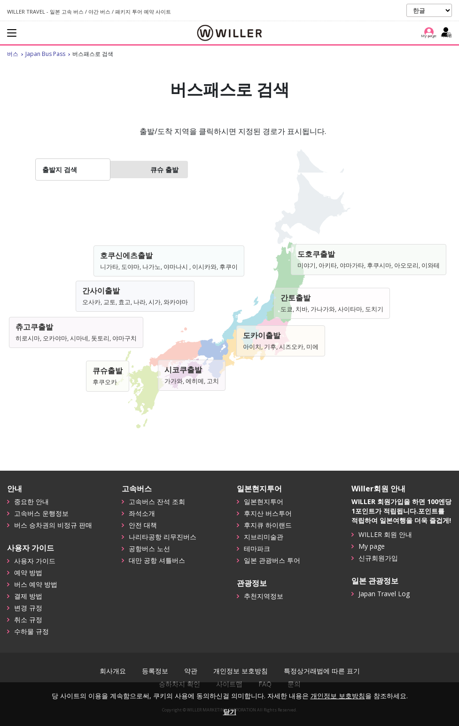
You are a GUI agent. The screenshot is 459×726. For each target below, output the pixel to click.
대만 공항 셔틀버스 (157, 560)
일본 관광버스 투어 (272, 560)
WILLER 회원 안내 (385, 534)
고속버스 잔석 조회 (157, 501)
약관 (190, 671)
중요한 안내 (31, 501)
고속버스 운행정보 (41, 513)
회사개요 (113, 671)
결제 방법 (28, 596)
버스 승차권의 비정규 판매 (53, 525)
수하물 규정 (31, 631)
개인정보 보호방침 (240, 671)
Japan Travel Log (384, 593)
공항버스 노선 (149, 548)
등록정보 (155, 671)
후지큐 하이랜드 (268, 525)
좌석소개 (142, 513)
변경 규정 (28, 607)
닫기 (229, 711)
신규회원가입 (378, 557)
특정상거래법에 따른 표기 (322, 671)
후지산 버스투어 (268, 513)
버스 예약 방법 (35, 584)
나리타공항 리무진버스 (162, 536)
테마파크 (257, 548)
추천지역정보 (263, 596)
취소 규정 (28, 619)
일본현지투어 (263, 501)
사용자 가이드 (34, 560)
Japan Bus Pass (45, 54)
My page (371, 546)
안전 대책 (143, 525)
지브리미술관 (263, 536)
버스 (12, 54)
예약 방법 (28, 572)
